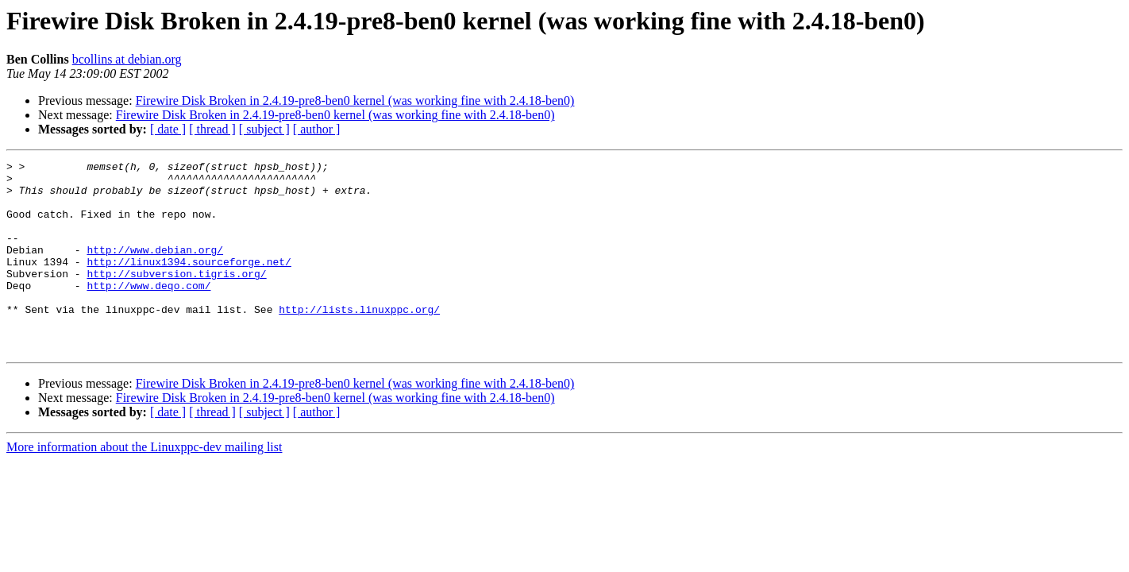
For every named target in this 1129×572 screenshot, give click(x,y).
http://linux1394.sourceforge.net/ (189, 283)
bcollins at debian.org (127, 59)
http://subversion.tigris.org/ (176, 297)
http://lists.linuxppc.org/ (359, 340)
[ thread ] (212, 129)
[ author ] (317, 129)
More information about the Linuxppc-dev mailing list (144, 485)
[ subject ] (264, 129)
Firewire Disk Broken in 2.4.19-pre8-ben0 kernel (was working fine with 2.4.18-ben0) (355, 100)
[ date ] (168, 129)
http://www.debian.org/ (155, 268)
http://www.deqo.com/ (148, 311)
